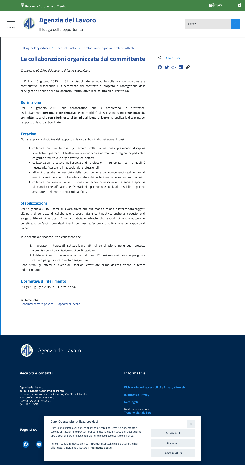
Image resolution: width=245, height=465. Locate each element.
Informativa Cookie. (101, 448)
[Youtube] (39, 444)
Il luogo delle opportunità (36, 48)
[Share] (187, 67)
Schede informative (66, 48)
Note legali (131, 402)
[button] (11, 23)
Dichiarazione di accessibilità (142, 387)
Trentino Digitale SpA (137, 412)
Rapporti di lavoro (68, 304)
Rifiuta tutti (172, 443)
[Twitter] (166, 67)
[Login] (239, 5)
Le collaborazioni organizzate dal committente (108, 48)
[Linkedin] (180, 67)
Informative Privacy (136, 394)
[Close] (190, 424)
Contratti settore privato (37, 304)
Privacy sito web (174, 387)
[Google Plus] (173, 67)
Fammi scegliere (173, 453)
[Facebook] (159, 67)
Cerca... (193, 24)
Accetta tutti (173, 433)
